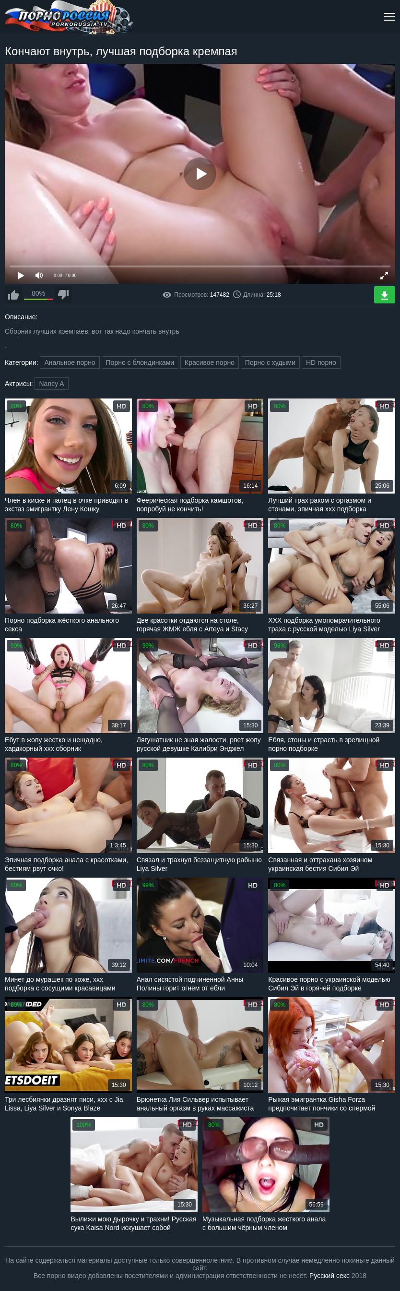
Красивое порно (210, 362)
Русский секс (329, 1275)
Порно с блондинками (140, 362)
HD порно (321, 362)
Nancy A (51, 383)
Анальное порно (69, 362)
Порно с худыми (270, 362)
